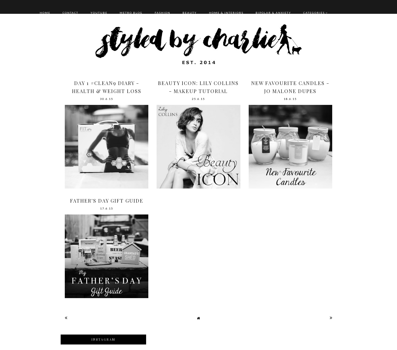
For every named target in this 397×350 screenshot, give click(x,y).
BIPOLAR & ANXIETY (273, 12)
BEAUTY (190, 12)
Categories (314, 12)
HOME (45, 12)
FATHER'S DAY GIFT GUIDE (106, 200)
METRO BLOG (131, 12)
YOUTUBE (99, 12)
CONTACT (70, 12)
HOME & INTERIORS (226, 12)
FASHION (162, 12)
